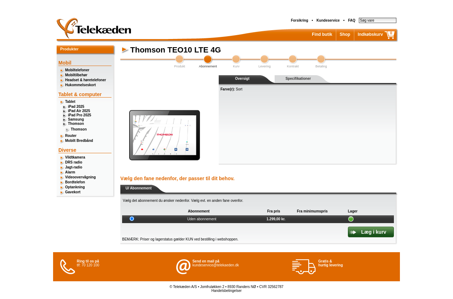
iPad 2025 (76, 107)
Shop (345, 34)
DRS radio (73, 162)
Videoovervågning (80, 177)
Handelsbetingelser (226, 291)
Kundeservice (328, 20)
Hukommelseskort (80, 85)
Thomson (76, 124)
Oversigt (242, 79)
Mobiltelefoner (77, 70)
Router (70, 136)
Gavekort (72, 192)
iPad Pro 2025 (79, 115)
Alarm (70, 172)
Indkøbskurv (370, 34)
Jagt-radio (73, 167)
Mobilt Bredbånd (79, 141)
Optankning (75, 187)
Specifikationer (298, 79)
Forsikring (299, 20)
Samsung (76, 119)
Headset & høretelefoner (85, 80)
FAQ (351, 20)
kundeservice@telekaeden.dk (216, 265)
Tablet (70, 102)
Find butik (322, 34)
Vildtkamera (75, 157)
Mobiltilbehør (76, 75)
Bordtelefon (75, 182)
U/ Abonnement (139, 188)
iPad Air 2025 (79, 111)
